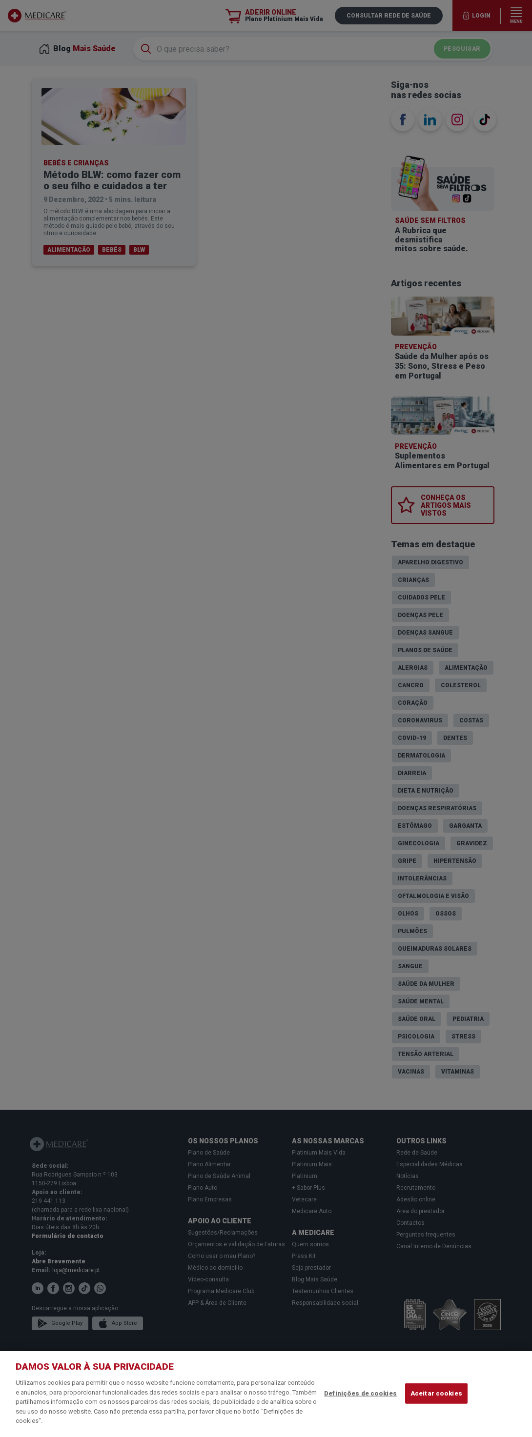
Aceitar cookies (436, 1393)
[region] (266, 1394)
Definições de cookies (360, 1393)
